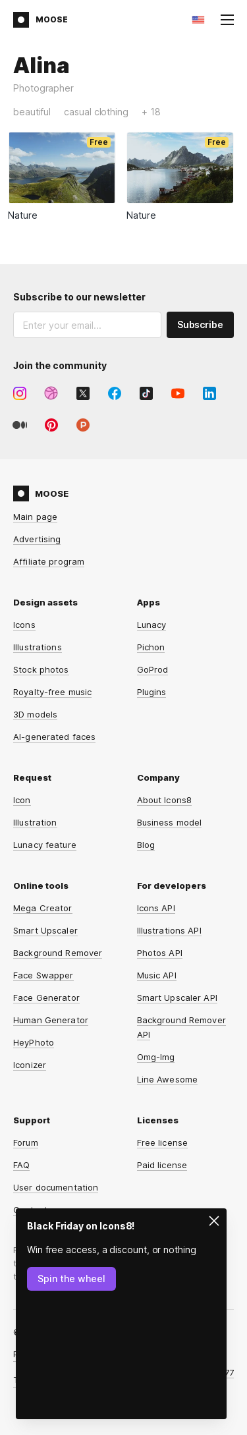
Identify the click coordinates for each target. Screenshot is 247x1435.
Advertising (37, 539)
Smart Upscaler (45, 930)
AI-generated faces (54, 736)
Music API (157, 975)
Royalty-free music (52, 692)
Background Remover (57, 952)
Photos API (159, 952)
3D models (35, 714)
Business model (169, 822)
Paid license (162, 1165)
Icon (22, 800)
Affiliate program (48, 561)
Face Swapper (43, 975)
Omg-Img (156, 1057)
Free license (162, 1142)
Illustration (35, 822)
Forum (25, 1142)
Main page (35, 516)
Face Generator (46, 997)
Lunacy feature (44, 844)
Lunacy (152, 624)
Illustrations (37, 647)
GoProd (153, 669)
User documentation (55, 1187)
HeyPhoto (33, 1042)
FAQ (21, 1165)
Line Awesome (167, 1079)
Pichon (151, 647)
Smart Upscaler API (177, 997)
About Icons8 (164, 800)
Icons (24, 624)
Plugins (152, 692)
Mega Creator (42, 908)
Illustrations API (169, 930)
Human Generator (50, 1020)
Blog (146, 844)
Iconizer (29, 1064)
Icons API (156, 908)
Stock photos (41, 669)
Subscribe (200, 324)
